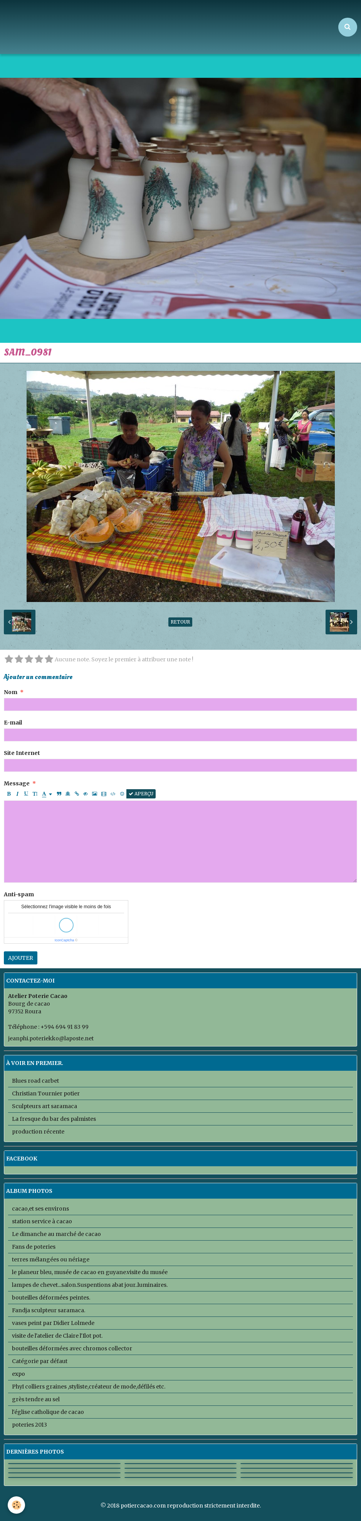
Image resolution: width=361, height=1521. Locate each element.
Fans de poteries (33, 1246)
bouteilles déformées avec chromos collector (72, 1348)
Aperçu (141, 794)
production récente (38, 1131)
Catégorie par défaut (39, 1361)
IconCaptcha (64, 940)
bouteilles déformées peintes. (51, 1297)
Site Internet (22, 753)
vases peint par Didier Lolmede (53, 1323)
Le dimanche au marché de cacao (56, 1234)
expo (18, 1373)
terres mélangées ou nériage (50, 1259)
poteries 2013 (29, 1424)
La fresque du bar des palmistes (54, 1118)
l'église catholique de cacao (48, 1412)
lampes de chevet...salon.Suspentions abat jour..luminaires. (90, 1284)
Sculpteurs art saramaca (44, 1106)
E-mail (13, 722)
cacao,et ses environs (40, 1208)
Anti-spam (19, 894)
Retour (180, 622)
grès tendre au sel (36, 1399)
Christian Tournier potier (46, 1093)
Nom (10, 692)
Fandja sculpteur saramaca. (48, 1310)
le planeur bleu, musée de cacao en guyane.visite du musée (90, 1272)
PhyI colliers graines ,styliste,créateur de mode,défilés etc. (88, 1386)
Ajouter (20, 957)
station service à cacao (42, 1221)
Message (17, 783)
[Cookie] (16, 1505)
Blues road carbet (35, 1080)
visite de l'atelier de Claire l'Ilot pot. (57, 1335)
